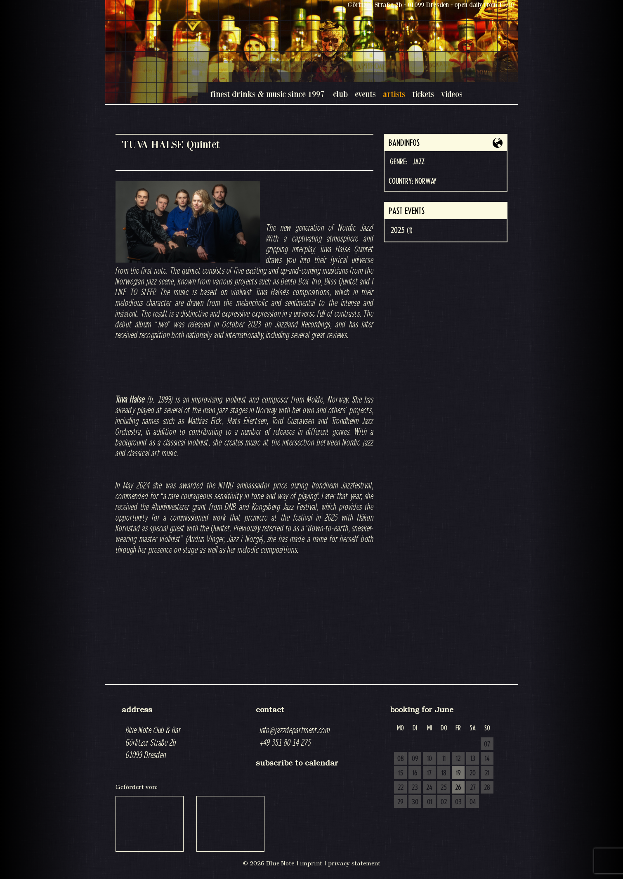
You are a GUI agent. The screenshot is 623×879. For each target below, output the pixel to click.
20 (473, 773)
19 (458, 773)
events (365, 94)
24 (429, 787)
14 (487, 759)
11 (444, 759)
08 (400, 759)
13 (472, 759)
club (340, 94)
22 (401, 787)
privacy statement (354, 863)
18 (443, 773)
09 (415, 759)
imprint (311, 863)
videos (452, 94)
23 (415, 787)
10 (429, 759)
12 (458, 759)
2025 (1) (402, 230)
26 (458, 787)
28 (487, 787)
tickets (423, 94)
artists (394, 94)
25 (444, 787)
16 (415, 773)
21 (487, 773)
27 (473, 787)
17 (429, 773)
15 (400, 773)
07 (487, 744)
